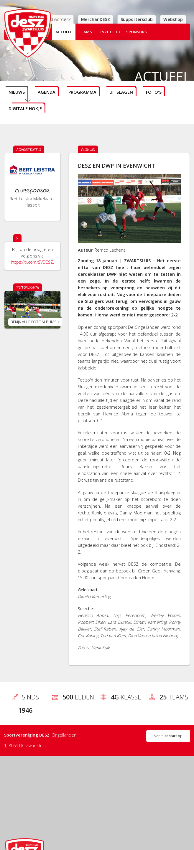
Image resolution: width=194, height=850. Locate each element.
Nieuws (17, 92)
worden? (58, 19)
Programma (82, 92)
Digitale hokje (25, 108)
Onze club (109, 31)
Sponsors (136, 31)
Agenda (46, 92)
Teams (85, 31)
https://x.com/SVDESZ (32, 262)
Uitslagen (121, 92)
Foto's (154, 92)
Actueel (63, 31)
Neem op (168, 735)
